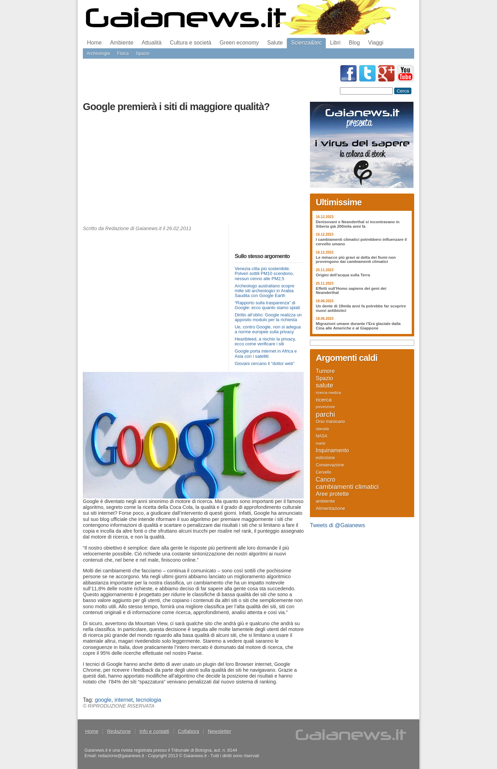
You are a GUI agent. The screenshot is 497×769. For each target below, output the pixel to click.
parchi (325, 414)
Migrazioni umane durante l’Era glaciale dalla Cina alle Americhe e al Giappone (358, 326)
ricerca (324, 400)
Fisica (123, 53)
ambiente (325, 501)
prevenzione (325, 407)
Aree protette (332, 494)
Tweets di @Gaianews (337, 525)
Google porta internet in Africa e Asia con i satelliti (266, 353)
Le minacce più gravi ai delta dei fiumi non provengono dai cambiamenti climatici (356, 259)
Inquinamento (332, 450)
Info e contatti (154, 731)
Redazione (119, 731)
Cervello (323, 472)
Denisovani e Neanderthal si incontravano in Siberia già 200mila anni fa (358, 224)
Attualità (152, 43)
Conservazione (330, 465)
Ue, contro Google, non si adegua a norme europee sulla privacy (268, 329)
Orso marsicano (330, 421)
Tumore (325, 371)
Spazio (142, 53)
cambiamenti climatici (347, 487)
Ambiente (122, 43)
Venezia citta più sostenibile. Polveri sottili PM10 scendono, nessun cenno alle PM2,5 (264, 273)
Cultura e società (190, 43)
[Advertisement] (193, 170)
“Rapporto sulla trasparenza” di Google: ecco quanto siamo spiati (267, 305)
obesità (322, 428)
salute (324, 385)
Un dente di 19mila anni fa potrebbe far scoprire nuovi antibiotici (361, 308)
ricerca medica (328, 393)
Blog (354, 43)
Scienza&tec (306, 43)
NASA (321, 436)
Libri (335, 43)
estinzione (325, 457)
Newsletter (219, 731)
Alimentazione (330, 508)
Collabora (188, 731)
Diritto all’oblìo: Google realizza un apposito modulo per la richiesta (268, 317)
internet (124, 700)
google (103, 700)
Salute (275, 43)
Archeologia (98, 53)
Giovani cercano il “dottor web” (265, 363)
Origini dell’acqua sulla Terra (343, 275)
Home (94, 43)
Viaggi (375, 43)
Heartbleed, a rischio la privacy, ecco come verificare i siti (265, 341)
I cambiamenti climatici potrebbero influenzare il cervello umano (361, 241)
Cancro (325, 479)
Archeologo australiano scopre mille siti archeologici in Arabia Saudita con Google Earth (264, 290)
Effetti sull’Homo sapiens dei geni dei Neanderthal (351, 290)
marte (320, 443)
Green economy (239, 43)
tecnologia (148, 700)
